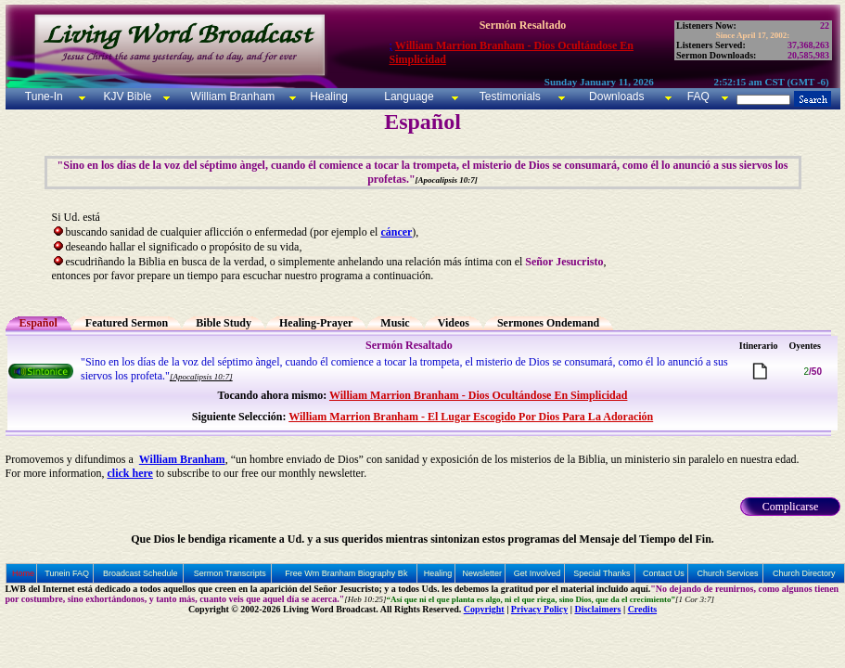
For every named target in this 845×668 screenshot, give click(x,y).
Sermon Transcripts (230, 573)
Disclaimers (597, 609)
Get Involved (537, 573)
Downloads (616, 96)
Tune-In (44, 96)
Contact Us (664, 573)
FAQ (698, 96)
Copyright (484, 609)
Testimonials (510, 96)
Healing (327, 96)
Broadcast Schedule (140, 573)
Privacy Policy (539, 609)
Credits (642, 609)
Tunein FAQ (67, 573)
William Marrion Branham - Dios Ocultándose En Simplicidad (478, 395)
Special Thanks (601, 573)
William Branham (231, 96)
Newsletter (483, 573)
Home (23, 573)
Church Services (727, 573)
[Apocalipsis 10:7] (201, 376)
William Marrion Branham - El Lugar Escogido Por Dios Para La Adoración (470, 416)
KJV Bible (125, 96)
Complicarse (790, 506)
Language (407, 96)
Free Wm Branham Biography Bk (346, 573)
